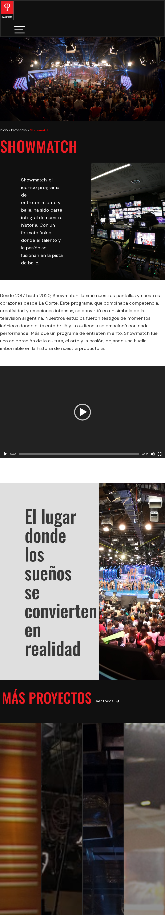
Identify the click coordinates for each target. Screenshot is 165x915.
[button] (82, 412)
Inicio (4, 130)
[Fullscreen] (159, 454)
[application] (82, 412)
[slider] (79, 454)
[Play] (5, 454)
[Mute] (153, 454)
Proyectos (19, 130)
